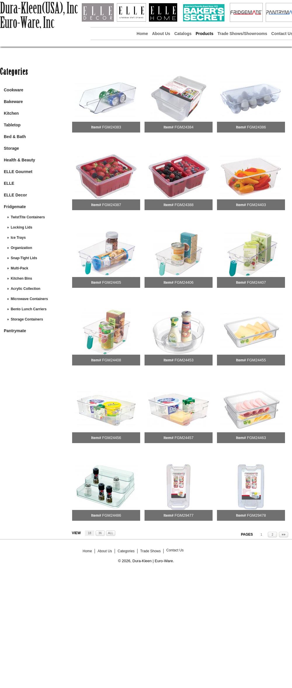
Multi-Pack (19, 268)
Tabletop (12, 125)
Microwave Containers (29, 299)
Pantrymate (15, 330)
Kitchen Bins (21, 278)
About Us (161, 33)
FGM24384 (184, 127)
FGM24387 (111, 205)
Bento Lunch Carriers (29, 309)
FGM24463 (256, 438)
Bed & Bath (15, 136)
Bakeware (13, 101)
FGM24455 (256, 360)
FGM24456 (111, 438)
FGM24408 (111, 360)
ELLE (9, 183)
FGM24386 (256, 127)
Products (204, 33)
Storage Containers (27, 319)
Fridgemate (15, 206)
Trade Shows (150, 551)
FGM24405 (111, 282)
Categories (126, 551)
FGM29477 (184, 515)
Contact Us (174, 550)
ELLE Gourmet (18, 171)
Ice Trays (18, 238)
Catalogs (183, 33)
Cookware (13, 90)
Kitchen (11, 113)
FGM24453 (184, 360)
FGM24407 (256, 282)
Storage (11, 148)
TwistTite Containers (28, 217)
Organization (21, 248)
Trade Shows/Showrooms (242, 33)
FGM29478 (256, 515)
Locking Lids (21, 227)
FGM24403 (256, 205)
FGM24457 (184, 438)
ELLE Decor (15, 195)
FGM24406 (184, 282)
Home (142, 33)
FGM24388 (184, 205)
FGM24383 (111, 127)
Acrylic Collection (25, 289)
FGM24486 (111, 515)
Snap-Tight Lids (24, 258)
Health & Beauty (19, 160)
